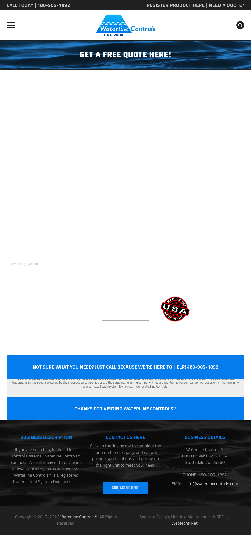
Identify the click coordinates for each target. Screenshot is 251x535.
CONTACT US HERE (125, 488)
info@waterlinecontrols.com (211, 483)
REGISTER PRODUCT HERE (176, 5)
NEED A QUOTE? (226, 5)
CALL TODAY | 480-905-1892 (38, 5)
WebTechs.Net (184, 523)
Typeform (32, 264)
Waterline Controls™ (79, 516)
